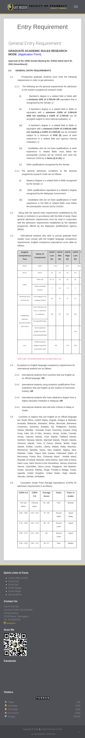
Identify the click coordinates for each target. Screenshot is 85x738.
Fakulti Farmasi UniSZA (52, 729)
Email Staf (13, 584)
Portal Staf (13, 581)
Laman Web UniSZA (18, 578)
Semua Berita (15, 594)
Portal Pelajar (14, 588)
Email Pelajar (14, 591)
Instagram (10, 623)
